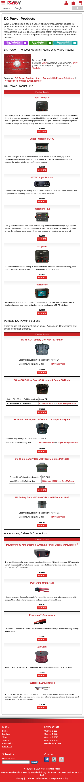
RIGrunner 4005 (58, 517)
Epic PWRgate (42, 97)
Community (7, 743)
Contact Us (7, 746)
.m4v (75, 63)
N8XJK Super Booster (42, 177)
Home (5, 731)
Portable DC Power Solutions (58, 78)
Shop (4, 737)
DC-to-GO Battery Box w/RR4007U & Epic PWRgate (42, 459)
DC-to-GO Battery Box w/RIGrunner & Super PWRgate (42, 380)
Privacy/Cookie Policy (58, 778)
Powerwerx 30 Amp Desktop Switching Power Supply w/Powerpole (42, 545)
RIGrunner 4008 (58, 364)
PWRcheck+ (42, 284)
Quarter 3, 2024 (51, 731)
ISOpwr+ (42, 246)
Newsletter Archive (52, 743)
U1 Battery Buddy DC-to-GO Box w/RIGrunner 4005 (42, 497)
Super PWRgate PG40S (42, 139)
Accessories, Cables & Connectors (23, 81)
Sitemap (19, 778)
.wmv (44, 63)
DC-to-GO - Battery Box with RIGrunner (42, 339)
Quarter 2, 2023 (51, 737)
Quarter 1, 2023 (51, 740)
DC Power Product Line (27, 78)
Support (6, 740)
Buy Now (42, 131)
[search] (35, 8)
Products (6, 734)
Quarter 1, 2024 (51, 734)
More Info (42, 170)
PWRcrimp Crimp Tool (42, 583)
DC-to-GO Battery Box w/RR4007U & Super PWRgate (42, 419)
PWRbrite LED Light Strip (42, 683)
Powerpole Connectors (42, 615)
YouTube (36, 68)
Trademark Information (36, 778)
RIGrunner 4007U (46, 443)
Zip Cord (41, 647)
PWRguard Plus (42, 209)
